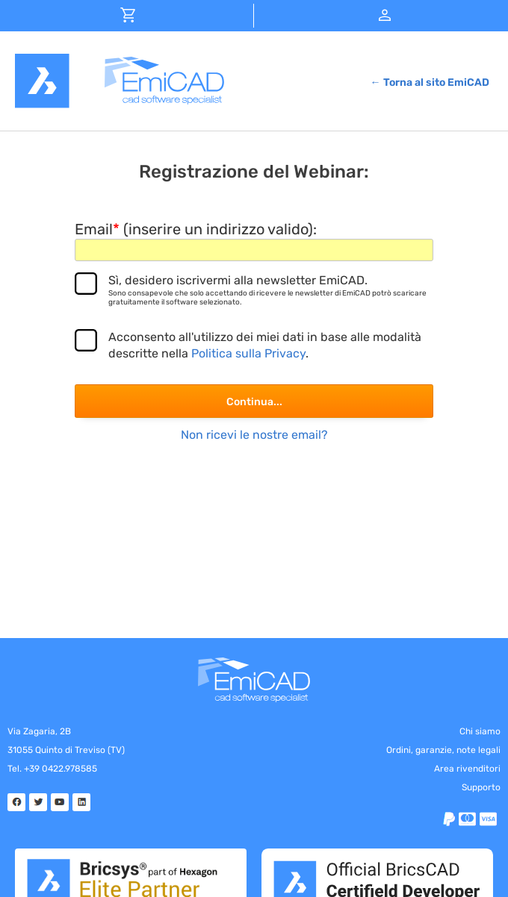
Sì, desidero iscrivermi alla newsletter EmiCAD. (270, 290)
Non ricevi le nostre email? (254, 435)
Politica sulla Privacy (248, 353)
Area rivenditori (467, 768)
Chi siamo (480, 731)
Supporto (481, 787)
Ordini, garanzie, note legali (443, 750)
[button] (128, 14)
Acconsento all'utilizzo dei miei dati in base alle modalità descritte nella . (264, 345)
